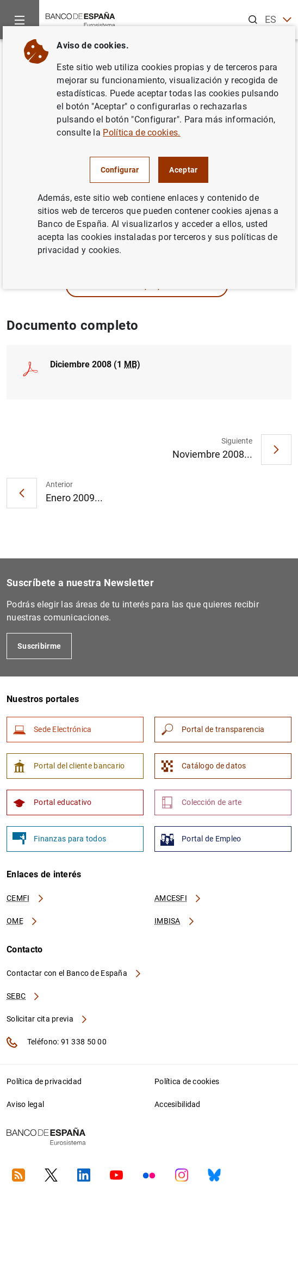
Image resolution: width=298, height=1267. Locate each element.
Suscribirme (39, 646)
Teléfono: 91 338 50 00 (57, 1042)
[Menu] (19, 19)
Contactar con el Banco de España (74, 973)
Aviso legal (25, 1104)
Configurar (120, 169)
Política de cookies (186, 1081)
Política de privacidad (44, 1081)
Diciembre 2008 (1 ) (95, 364)
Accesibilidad (177, 1104)
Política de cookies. (141, 132)
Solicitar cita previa (47, 1018)
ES (278, 20)
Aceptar (183, 169)
